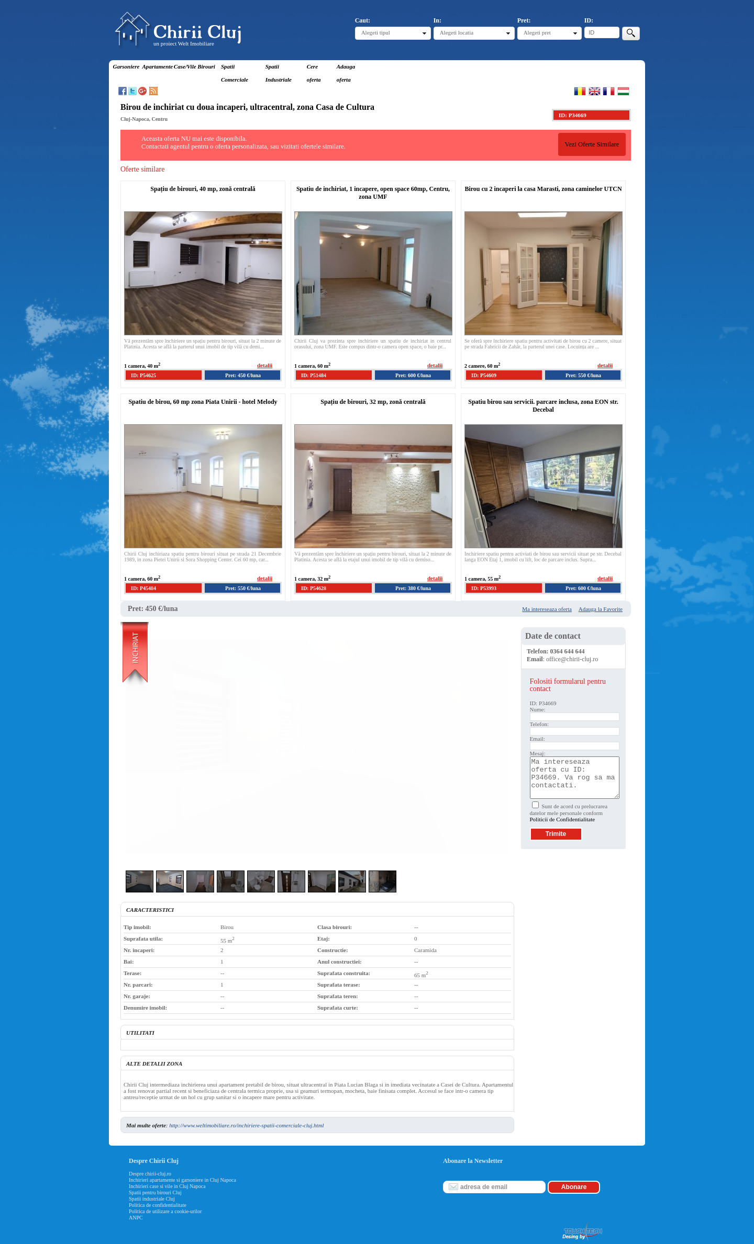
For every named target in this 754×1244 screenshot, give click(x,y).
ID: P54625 (143, 375)
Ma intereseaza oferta (547, 609)
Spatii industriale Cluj (152, 1199)
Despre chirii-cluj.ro (150, 1174)
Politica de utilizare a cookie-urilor (165, 1211)
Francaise (609, 91)
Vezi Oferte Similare (591, 144)
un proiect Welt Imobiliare (183, 43)
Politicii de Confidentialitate (562, 819)
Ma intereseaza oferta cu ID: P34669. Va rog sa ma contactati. (574, 777)
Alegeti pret (537, 32)
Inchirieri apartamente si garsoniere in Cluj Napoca (182, 1180)
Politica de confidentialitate (157, 1205)
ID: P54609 (483, 375)
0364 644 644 (567, 651)
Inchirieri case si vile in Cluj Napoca (167, 1186)
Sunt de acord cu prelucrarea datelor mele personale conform (569, 812)
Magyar (623, 91)
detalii (264, 365)
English (595, 91)
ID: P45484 (143, 588)
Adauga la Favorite (601, 609)
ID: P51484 (313, 375)
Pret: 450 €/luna (243, 375)
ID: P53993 (483, 588)
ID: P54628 (313, 588)
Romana (580, 91)
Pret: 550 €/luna (583, 375)
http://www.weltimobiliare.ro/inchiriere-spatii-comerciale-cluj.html (246, 1125)
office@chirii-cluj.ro (572, 659)
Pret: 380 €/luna (413, 588)
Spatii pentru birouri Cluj (155, 1192)
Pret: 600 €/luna (413, 375)
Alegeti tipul (375, 32)
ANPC (136, 1217)
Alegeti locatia (456, 32)
